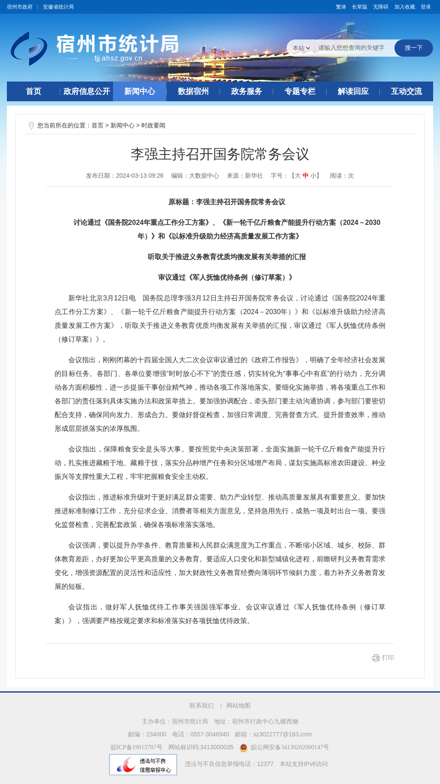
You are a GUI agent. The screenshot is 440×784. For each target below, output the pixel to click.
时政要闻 (153, 125)
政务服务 (246, 91)
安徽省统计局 (58, 7)
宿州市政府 (20, 7)
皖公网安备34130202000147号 (284, 747)
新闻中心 (139, 91)
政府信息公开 (87, 91)
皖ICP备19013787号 (136, 747)
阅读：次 (342, 175)
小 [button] (313, 176)
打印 (388, 657)
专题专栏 (299, 91)
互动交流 (406, 91)
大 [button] (298, 176)
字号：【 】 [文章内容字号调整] (296, 175)
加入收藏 (404, 7)
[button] (360, 7)
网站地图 (238, 705)
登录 (426, 7)
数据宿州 (193, 91)
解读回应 (353, 91)
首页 (33, 91)
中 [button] (305, 176)
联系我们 (201, 705)
